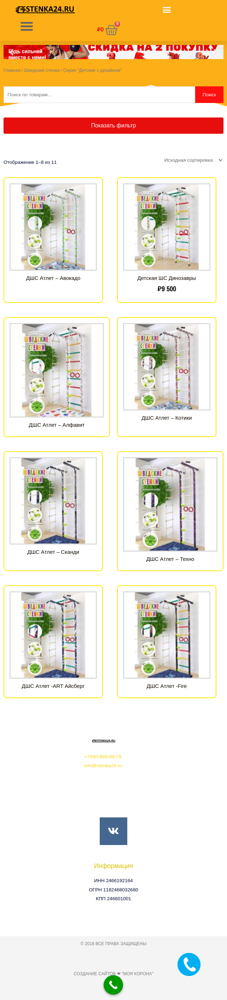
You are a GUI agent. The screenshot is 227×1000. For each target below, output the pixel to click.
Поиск (209, 94)
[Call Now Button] (113, 985)
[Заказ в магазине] (192, 160)
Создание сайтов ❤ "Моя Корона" (113, 973)
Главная (12, 70)
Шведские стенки (41, 70)
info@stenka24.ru (103, 765)
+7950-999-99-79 (102, 756)
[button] (167, 10)
